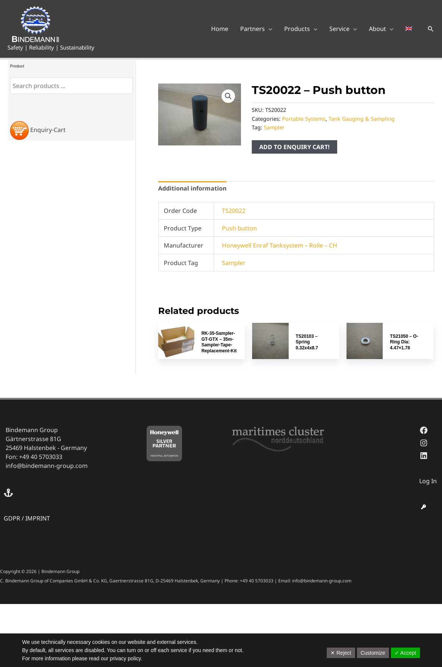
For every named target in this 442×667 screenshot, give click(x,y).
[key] (423, 507)
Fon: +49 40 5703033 (34, 457)
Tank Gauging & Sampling (362, 118)
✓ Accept (405, 653)
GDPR (12, 518)
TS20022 (233, 211)
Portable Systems (304, 118)
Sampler (274, 127)
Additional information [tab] (192, 188)
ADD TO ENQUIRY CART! (294, 147)
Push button (239, 228)
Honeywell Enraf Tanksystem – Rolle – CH (279, 245)
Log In (428, 481)
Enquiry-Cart (48, 130)
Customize (373, 653)
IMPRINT (37, 518)
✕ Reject (340, 653)
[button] (431, 28)
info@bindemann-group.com (47, 466)
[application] (268, 29)
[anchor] (9, 492)
